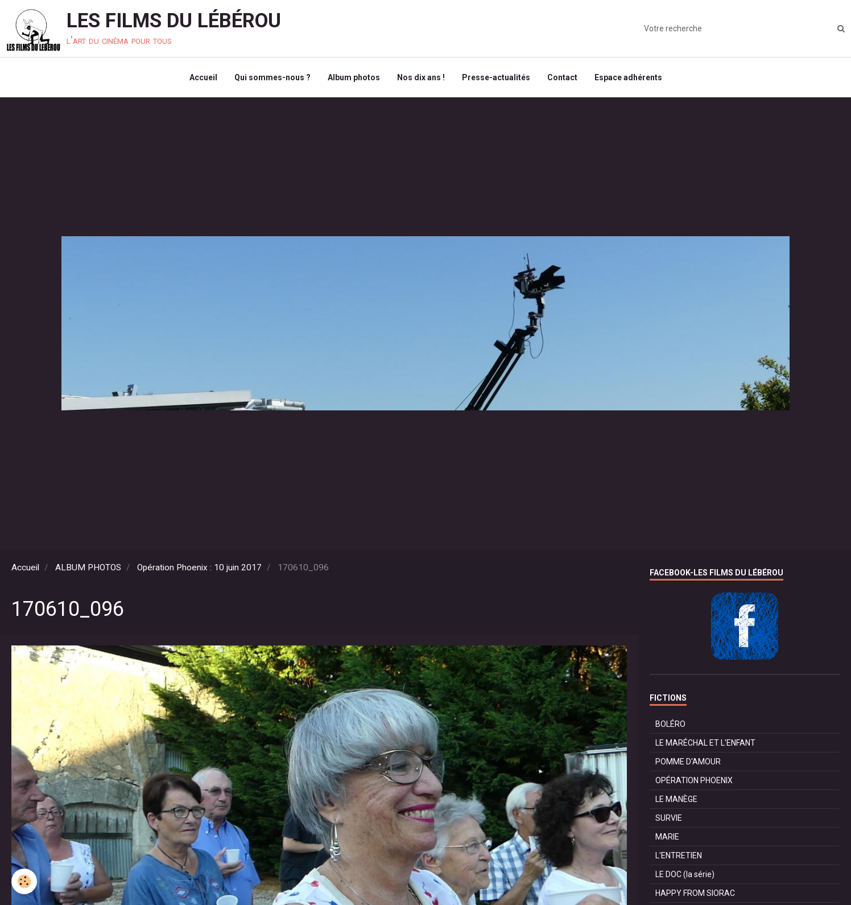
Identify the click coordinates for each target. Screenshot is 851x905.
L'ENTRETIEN (678, 855)
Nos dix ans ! (421, 77)
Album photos (354, 77)
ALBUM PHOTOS (88, 567)
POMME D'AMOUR (688, 761)
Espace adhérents (628, 77)
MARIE (667, 836)
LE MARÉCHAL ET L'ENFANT (705, 742)
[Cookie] (24, 881)
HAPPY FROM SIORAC (695, 893)
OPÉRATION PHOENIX (694, 780)
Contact (562, 77)
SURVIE (668, 817)
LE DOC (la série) (684, 874)
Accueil (203, 77)
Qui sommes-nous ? (272, 77)
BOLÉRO (670, 724)
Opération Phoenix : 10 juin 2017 (199, 567)
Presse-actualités (496, 77)
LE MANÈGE (676, 799)
